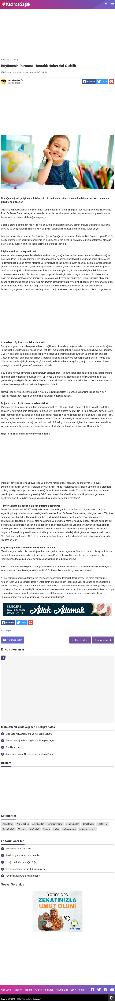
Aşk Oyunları (38, 824)
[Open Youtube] (112, 989)
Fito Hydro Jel (12, 747)
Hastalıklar (102, 824)
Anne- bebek (23, 824)
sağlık (8, 631)
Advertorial (8, 824)
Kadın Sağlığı (8, 829)
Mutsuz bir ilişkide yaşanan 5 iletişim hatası (28, 727)
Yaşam (46, 829)
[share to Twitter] (102, 81)
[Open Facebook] (92, 989)
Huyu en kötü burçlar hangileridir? (22, 875)
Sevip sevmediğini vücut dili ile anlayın (25, 869)
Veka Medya (15, 80)
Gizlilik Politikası (44, 989)
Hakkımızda (62, 989)
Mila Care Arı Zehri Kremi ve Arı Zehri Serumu (28, 733)
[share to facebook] (89, 81)
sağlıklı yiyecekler (87, 829)
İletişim (18, 989)
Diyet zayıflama (55, 824)
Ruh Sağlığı (34, 829)
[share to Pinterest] (111, 81)
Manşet (21, 829)
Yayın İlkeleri (77, 989)
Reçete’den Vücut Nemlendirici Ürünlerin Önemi (29, 754)
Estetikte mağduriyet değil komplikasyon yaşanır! (30, 740)
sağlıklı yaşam (69, 829)
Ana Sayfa (6, 989)
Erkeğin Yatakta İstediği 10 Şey (21, 862)
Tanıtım (28, 989)
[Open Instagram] (105, 989)
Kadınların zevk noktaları (18, 848)
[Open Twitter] (99, 989)
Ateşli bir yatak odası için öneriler (22, 855)
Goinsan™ (37, 999)
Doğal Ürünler (72, 824)
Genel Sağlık (88, 824)
